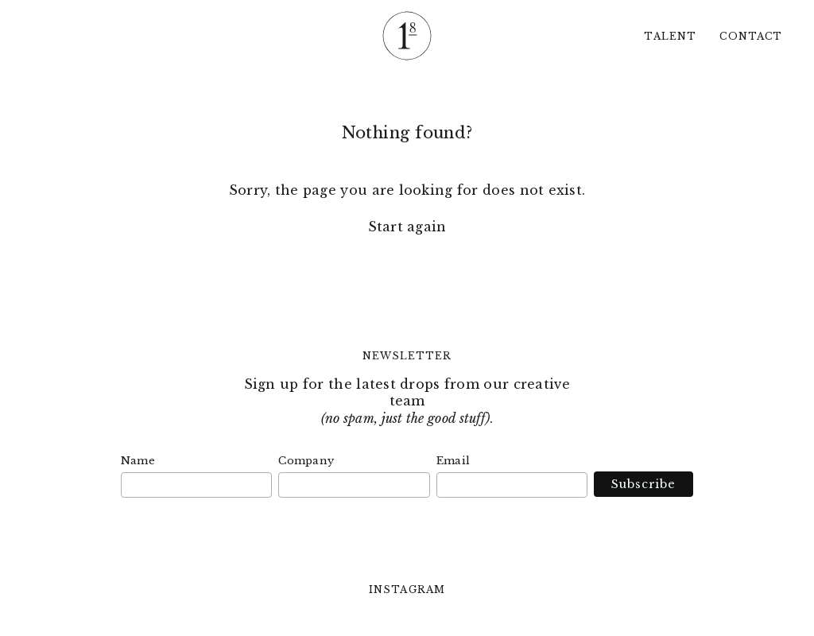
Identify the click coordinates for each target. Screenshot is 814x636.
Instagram (407, 590)
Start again (407, 226)
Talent (670, 36)
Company (306, 460)
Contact (750, 36)
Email (453, 460)
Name (138, 460)
